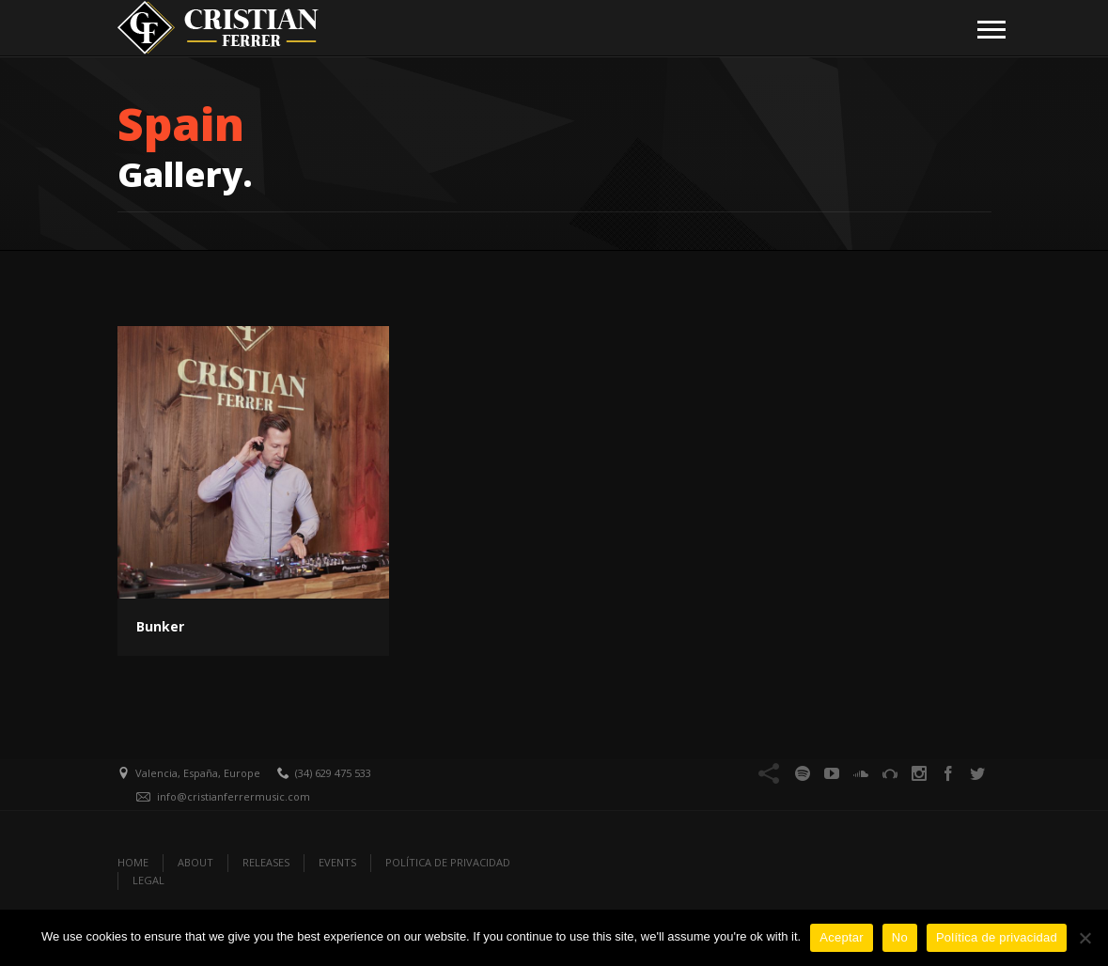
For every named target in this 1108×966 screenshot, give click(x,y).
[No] (1084, 937)
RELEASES (265, 862)
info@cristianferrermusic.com (233, 796)
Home (132, 862)
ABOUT (195, 862)
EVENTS (337, 862)
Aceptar (841, 937)
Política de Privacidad (447, 862)
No (900, 937)
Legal (148, 880)
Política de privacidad (996, 937)
